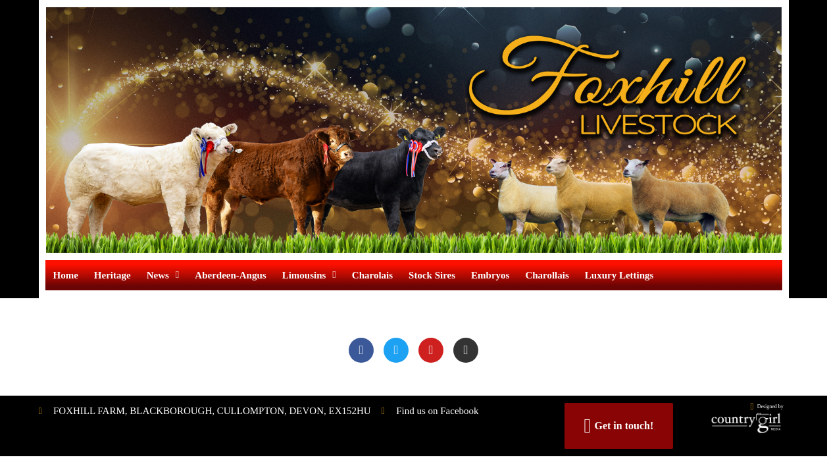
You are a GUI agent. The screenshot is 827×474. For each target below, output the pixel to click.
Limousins (309, 274)
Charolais (372, 275)
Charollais (546, 275)
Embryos (490, 275)
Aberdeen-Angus (230, 275)
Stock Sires (432, 275)
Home (65, 275)
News (163, 274)
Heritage (112, 275)
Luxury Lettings (619, 275)
